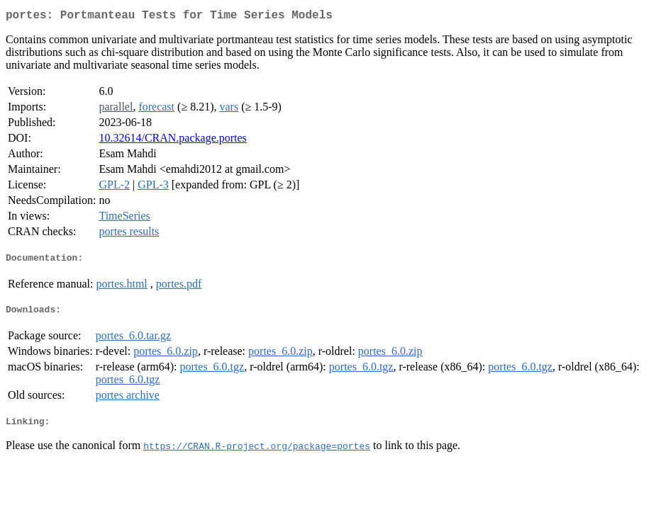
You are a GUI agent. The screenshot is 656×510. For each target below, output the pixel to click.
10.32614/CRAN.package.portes (172, 141)
